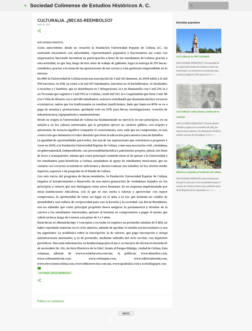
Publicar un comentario (50, 301)
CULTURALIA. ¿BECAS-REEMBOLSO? (55, 273)
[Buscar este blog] (212, 5)
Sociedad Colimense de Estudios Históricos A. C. (90, 5)
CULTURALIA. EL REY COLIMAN (192, 56)
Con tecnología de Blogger (126, 319)
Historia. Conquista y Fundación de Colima (198, 172)
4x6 (135, 326)
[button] (39, 31)
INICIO (126, 313)
